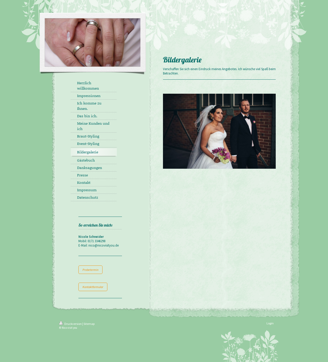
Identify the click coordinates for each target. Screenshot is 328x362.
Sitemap (89, 324)
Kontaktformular (93, 287)
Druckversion (70, 324)
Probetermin (90, 270)
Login (270, 323)
